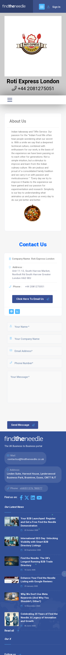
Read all (11, 630)
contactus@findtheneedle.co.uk (26, 459)
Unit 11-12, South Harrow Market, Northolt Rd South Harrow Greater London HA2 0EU (31, 274)
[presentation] (31, 411)
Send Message (23, 425)
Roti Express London (33, 81)
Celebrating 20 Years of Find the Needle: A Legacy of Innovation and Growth (39, 617)
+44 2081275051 (33, 88)
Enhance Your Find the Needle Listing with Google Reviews (38, 580)
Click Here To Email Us (32, 299)
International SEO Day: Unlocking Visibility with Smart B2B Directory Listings (39, 542)
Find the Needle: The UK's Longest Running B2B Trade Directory (37, 562)
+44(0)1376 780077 (31, 488)
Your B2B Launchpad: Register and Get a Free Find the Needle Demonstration (38, 522)
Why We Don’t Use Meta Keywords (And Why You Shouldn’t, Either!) (35, 598)
